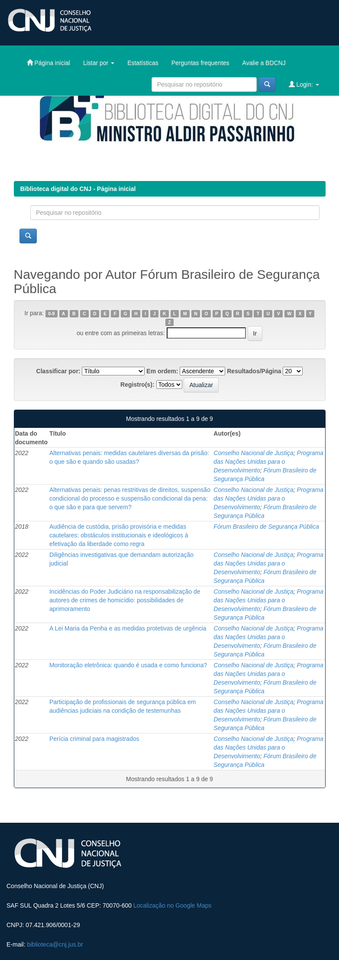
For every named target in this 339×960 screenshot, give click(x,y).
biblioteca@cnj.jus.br (55, 944)
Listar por (98, 62)
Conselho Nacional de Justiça (253, 452)
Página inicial (48, 62)
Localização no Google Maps (172, 905)
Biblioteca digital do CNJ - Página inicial (78, 188)
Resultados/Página (254, 371)
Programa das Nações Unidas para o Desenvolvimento (268, 461)
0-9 (51, 313)
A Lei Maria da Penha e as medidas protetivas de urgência (128, 628)
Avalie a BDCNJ (264, 62)
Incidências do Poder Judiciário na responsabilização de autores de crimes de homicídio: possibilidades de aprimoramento (124, 600)
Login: (304, 84)
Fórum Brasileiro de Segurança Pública (266, 526)
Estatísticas (142, 62)
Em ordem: (162, 371)
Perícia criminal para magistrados (94, 738)
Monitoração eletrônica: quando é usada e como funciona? (128, 665)
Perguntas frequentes (200, 62)
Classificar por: (58, 371)
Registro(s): (137, 384)
